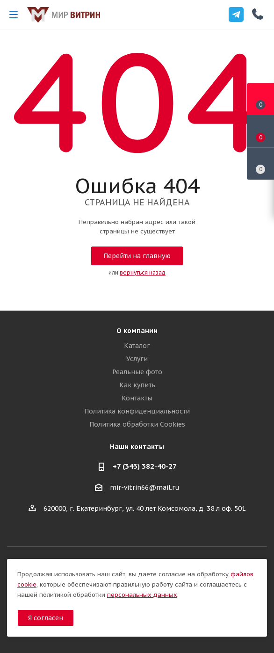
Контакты (137, 398)
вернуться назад (143, 272)
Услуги (137, 359)
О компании (137, 330)
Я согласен (45, 618)
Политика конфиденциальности (137, 411)
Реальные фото (137, 372)
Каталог (137, 345)
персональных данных (142, 595)
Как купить (137, 385)
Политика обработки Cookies (137, 424)
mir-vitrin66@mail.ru (145, 488)
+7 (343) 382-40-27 (145, 466)
